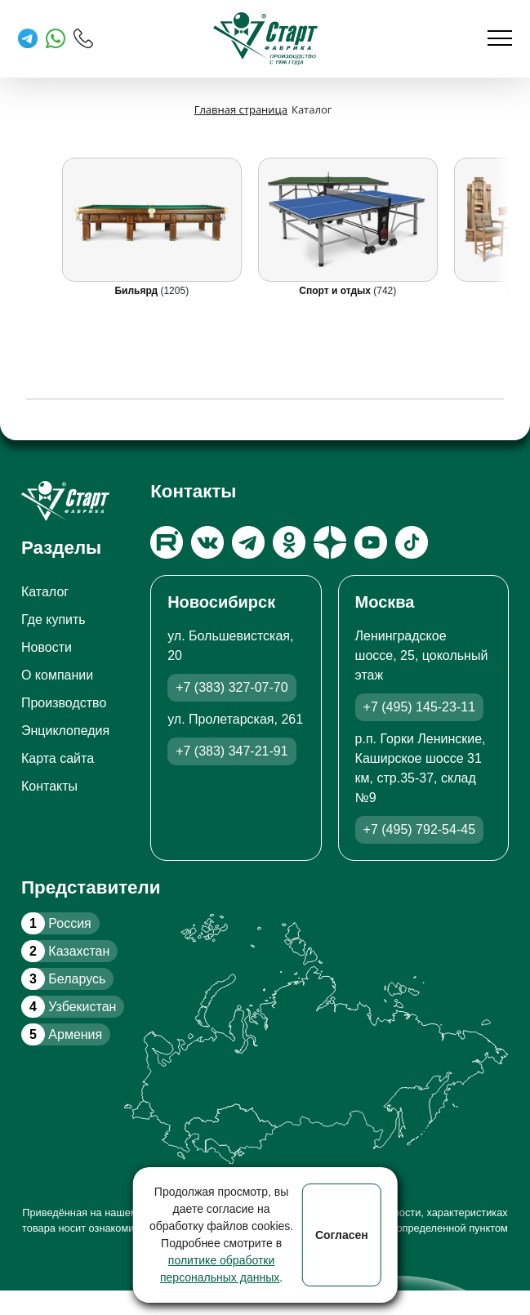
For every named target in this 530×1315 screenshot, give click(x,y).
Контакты (49, 786)
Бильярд (137, 290)
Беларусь (63, 979)
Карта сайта (57, 758)
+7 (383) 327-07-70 (231, 687)
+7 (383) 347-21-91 (231, 751)
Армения (61, 1034)
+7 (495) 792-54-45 (419, 829)
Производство (63, 703)
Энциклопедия (65, 731)
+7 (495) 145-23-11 (419, 707)
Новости (46, 647)
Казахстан (65, 951)
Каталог (45, 592)
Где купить (53, 619)
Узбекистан (68, 1007)
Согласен (341, 1234)
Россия (56, 923)
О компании (57, 675)
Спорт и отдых (336, 290)
